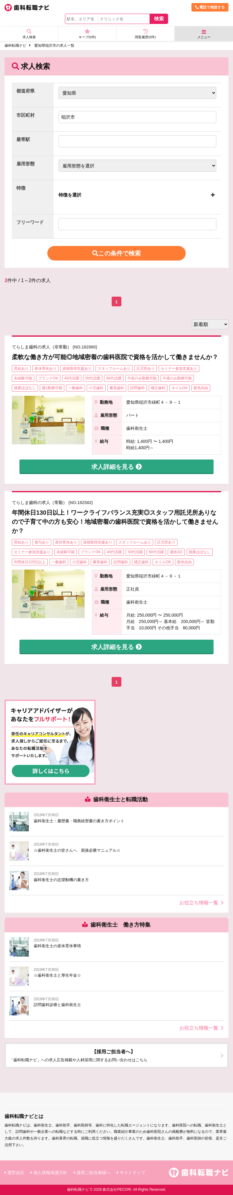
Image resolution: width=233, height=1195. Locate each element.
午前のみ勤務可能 (142, 378)
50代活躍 (92, 378)
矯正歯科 (158, 388)
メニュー (204, 34)
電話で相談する (210, 7)
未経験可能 (23, 378)
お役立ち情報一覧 (201, 902)
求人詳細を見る (116, 466)
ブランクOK (48, 378)
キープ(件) (87, 34)
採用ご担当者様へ (93, 1172)
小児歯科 (96, 388)
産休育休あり (45, 368)
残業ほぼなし (25, 388)
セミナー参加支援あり (179, 368)
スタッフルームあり (114, 368)
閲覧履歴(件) (145, 34)
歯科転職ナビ (15, 45)
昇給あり (21, 368)
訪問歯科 (137, 388)
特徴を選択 (70, 194)
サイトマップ (132, 1172)
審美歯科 (117, 388)
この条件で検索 (116, 253)
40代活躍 (71, 378)
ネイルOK (179, 388)
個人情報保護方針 (50, 1172)
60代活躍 (113, 378)
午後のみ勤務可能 (177, 378)
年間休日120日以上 (30, 562)
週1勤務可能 (52, 388)
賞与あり (42, 542)
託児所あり (146, 368)
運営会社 (15, 1172)
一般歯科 (75, 388)
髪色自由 (201, 388)
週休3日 (176, 552)
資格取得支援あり (77, 368)
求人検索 (29, 34)
